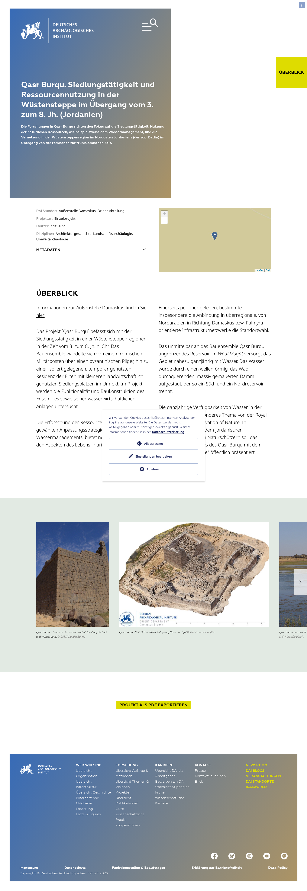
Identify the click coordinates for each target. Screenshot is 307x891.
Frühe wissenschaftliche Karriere (169, 797)
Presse (200, 770)
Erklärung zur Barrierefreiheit (216, 868)
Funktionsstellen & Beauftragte (138, 868)
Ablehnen (154, 469)
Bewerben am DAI (169, 781)
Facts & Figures (88, 814)
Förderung (84, 809)
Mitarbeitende (87, 798)
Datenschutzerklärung (168, 432)
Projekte (122, 792)
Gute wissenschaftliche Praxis (130, 814)
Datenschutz (74, 868)
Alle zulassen (153, 444)
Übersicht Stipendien (172, 787)
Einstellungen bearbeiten (153, 456)
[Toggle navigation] (137, 30)
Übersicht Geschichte (93, 792)
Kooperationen (128, 825)
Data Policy (278, 868)
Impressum (28, 868)
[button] (300, 582)
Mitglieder (84, 803)
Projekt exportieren (153, 704)
